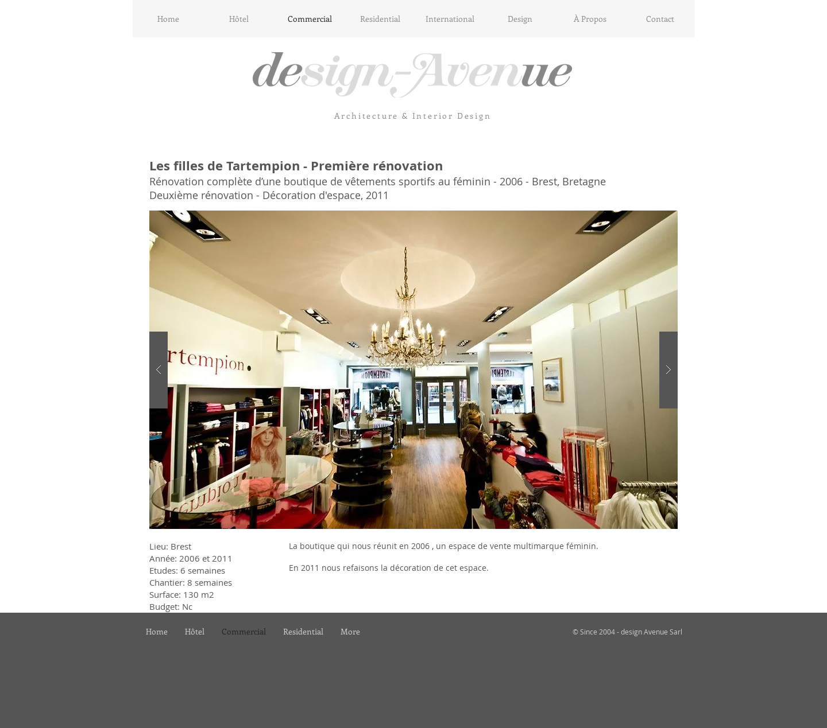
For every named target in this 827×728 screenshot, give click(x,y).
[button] (413, 370)
